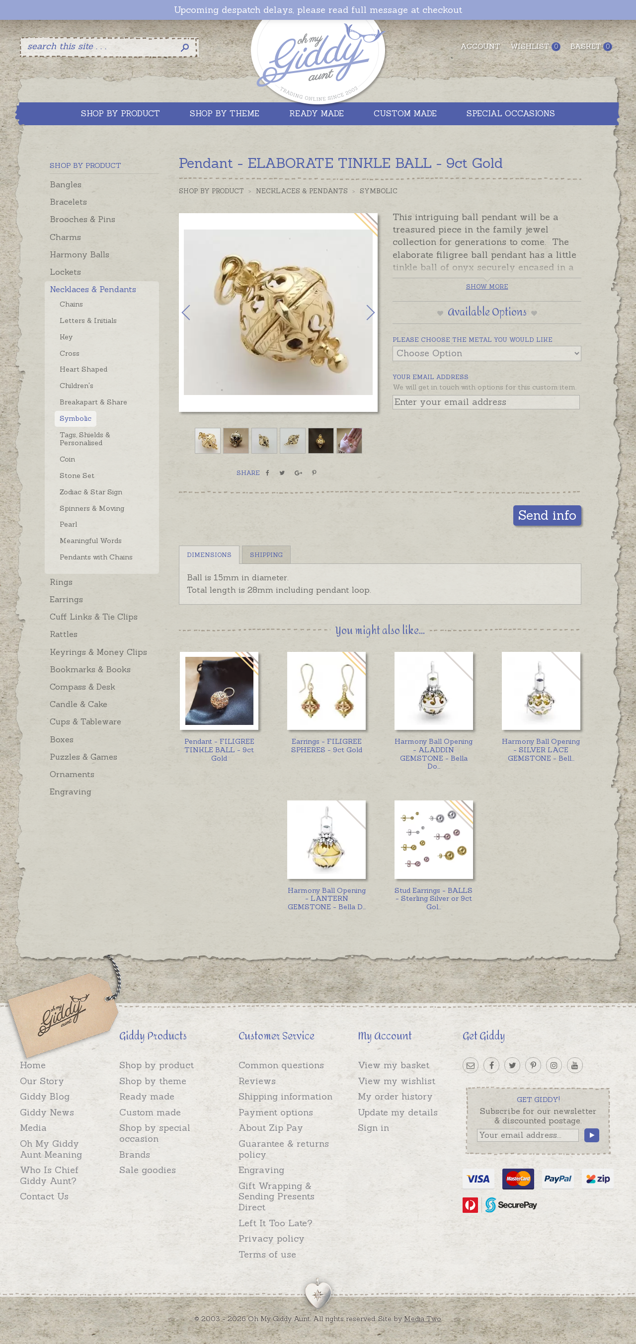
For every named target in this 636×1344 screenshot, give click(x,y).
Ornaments (72, 774)
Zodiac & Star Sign (91, 491)
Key (66, 336)
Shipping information (285, 1096)
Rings (61, 582)
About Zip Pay (270, 1127)
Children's (76, 385)
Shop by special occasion (154, 1133)
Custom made (150, 1112)
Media (33, 1127)
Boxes (62, 739)
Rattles (64, 634)
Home (33, 1065)
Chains (71, 304)
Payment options (275, 1112)
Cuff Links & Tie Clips (94, 617)
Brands (134, 1154)
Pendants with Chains (96, 557)
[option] (278, 312)
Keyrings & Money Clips (98, 652)
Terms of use (267, 1254)
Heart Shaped (83, 369)
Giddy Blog (45, 1096)
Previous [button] (196, 312)
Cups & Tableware (85, 721)
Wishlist (535, 46)
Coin (67, 459)
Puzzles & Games (83, 757)
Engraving (70, 791)
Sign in (373, 1127)
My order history (395, 1096)
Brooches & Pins (82, 219)
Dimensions (209, 554)
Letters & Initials (88, 320)
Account (480, 46)
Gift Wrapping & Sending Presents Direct (276, 1196)
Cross (70, 353)
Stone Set (77, 475)
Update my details (398, 1112)
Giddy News (47, 1112)
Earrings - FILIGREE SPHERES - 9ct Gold (326, 745)
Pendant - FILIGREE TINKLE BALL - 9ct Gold (219, 750)
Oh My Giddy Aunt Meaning (51, 1149)
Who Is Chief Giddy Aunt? (49, 1175)
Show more (487, 286)
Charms (65, 237)
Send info (547, 515)
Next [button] (360, 312)
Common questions (281, 1065)
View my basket (393, 1065)
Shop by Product (211, 191)
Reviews (257, 1081)
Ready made (146, 1096)
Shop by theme (152, 1081)
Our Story (42, 1081)
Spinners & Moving (92, 508)
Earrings (66, 599)
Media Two (422, 1318)
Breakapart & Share (93, 401)
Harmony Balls (79, 254)
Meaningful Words (91, 540)
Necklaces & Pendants (93, 289)
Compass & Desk (82, 687)
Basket (591, 46)
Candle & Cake (78, 704)
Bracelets (68, 202)
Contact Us (44, 1196)
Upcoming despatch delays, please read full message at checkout (318, 9)
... (434, 754)
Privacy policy (271, 1238)
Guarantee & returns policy (283, 1149)
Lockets (65, 272)
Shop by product (156, 1065)
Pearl (68, 524)
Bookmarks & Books (90, 669)
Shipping (266, 554)
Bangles (65, 184)
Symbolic (75, 418)
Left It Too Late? (275, 1223)
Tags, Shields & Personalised (85, 439)
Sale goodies (147, 1170)
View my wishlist (396, 1081)
